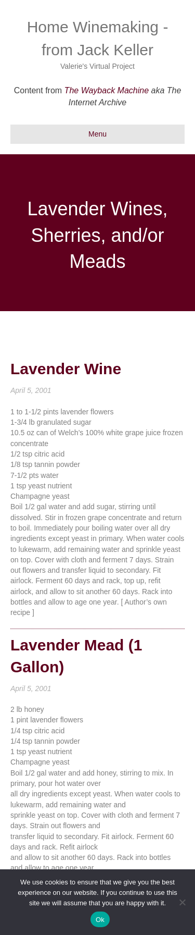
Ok (100, 920)
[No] (182, 902)
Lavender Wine (65, 368)
